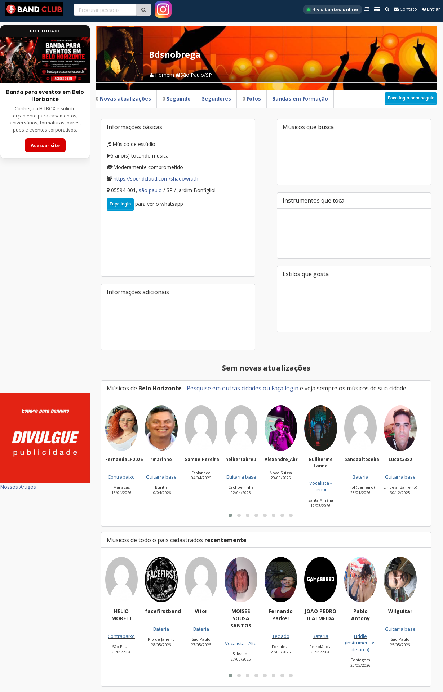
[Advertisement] (45, 280)
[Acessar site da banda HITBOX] (45, 60)
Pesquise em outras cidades (224, 388)
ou (266, 388)
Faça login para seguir (411, 98)
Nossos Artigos (18, 486)
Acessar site (45, 145)
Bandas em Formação (300, 98)
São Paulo (151, 190)
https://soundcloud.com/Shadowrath (156, 178)
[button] (230, 515)
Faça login (120, 204)
